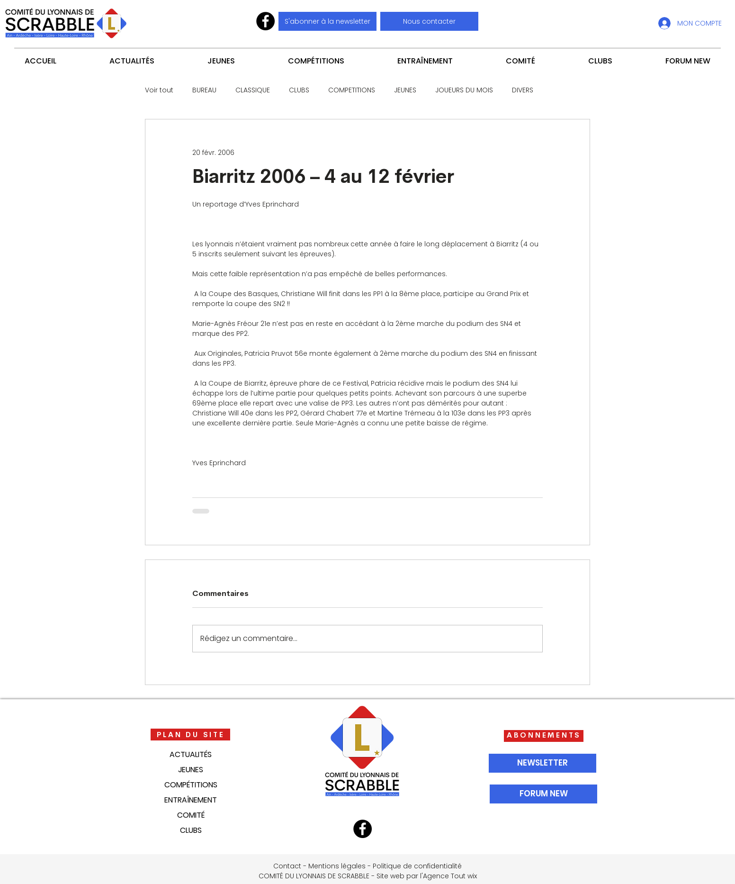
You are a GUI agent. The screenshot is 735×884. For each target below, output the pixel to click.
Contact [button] (287, 866)
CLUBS (299, 90)
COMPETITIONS (351, 90)
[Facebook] (265, 21)
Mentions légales (337, 866)
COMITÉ (191, 815)
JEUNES (405, 90)
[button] (429, 21)
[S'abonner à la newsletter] (327, 21)
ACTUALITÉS (191, 754)
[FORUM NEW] (543, 794)
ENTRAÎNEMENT (190, 799)
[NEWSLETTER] (542, 763)
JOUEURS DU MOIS (464, 90)
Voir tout (159, 90)
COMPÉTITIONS (190, 784)
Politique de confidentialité (417, 866)
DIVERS (522, 90)
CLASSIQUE (252, 90)
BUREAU (204, 90)
